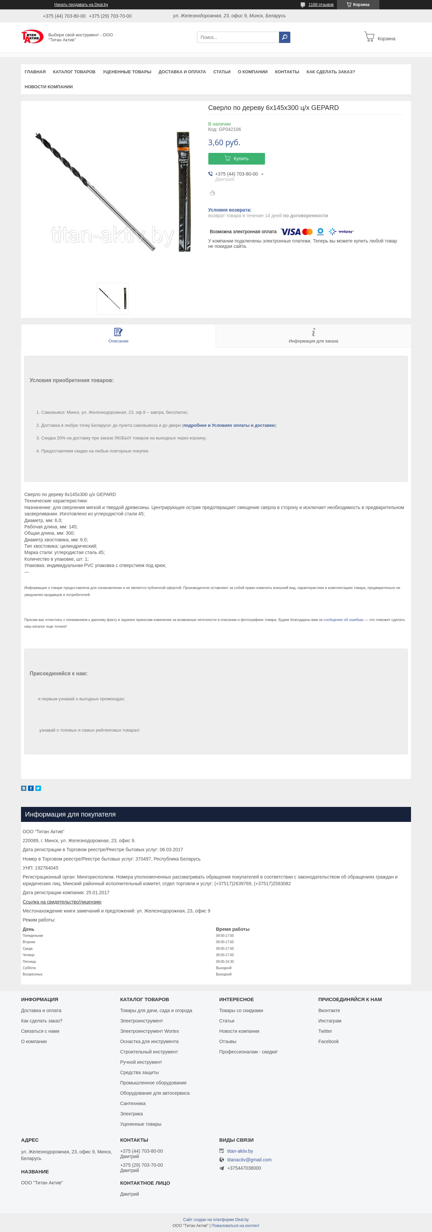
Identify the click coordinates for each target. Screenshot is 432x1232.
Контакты (287, 71)
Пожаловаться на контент (235, 1225)
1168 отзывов (321, 4)
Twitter (325, 1031)
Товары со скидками (241, 1010)
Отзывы (227, 1041)
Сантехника (132, 1103)
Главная (35, 71)
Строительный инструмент (149, 1051)
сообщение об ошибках (344, 620)
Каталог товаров (74, 71)
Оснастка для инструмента (149, 1041)
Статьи (222, 71)
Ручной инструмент (141, 1062)
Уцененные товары (127, 71)
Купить (241, 158)
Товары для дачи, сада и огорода (156, 1010)
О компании (252, 71)
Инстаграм (329, 1020)
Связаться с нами (40, 1031)
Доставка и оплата (182, 71)
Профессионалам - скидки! (248, 1051)
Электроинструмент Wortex (149, 1031)
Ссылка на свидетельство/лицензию (62, 902)
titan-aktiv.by (240, 1151)
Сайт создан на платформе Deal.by (216, 1219)
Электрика (131, 1113)
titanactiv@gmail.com (249, 1159)
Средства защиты (139, 1072)
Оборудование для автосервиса (155, 1093)
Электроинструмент (141, 1020)
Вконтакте (329, 1010)
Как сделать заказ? (331, 71)
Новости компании (49, 86)
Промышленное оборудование (153, 1082)
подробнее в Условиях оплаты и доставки (229, 425)
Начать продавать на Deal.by (81, 4)
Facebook (328, 1041)
